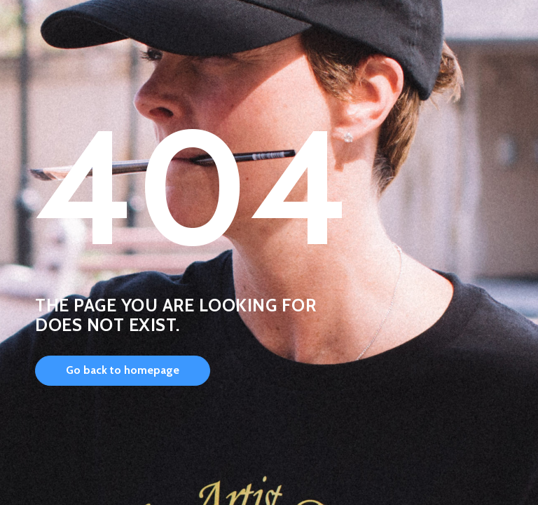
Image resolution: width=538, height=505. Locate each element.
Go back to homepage (122, 370)
